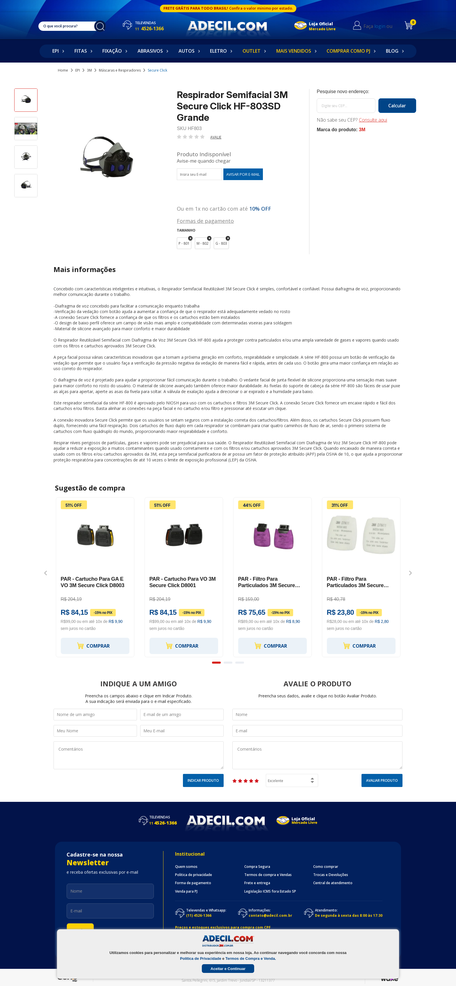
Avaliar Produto (382, 780)
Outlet (252, 51)
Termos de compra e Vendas (268, 875)
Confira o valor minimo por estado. (261, 8)
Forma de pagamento (193, 883)
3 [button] (239, 663)
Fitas (80, 51)
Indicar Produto (203, 780)
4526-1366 (149, 28)
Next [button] (410, 573)
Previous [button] (45, 573)
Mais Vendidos (293, 51)
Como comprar (325, 866)
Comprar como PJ (348, 51)
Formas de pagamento (205, 220)
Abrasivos (150, 51)
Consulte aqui (373, 120)
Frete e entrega (257, 883)
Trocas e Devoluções (330, 875)
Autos (187, 51)
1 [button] (216, 663)
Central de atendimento (332, 883)
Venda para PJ (186, 891)
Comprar (93, 645)
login (379, 26)
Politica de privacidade (193, 875)
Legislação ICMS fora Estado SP (270, 891)
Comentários (139, 755)
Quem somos (186, 866)
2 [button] (228, 663)
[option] (26, 102)
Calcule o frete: (366, 91)
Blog (392, 51)
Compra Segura (257, 866)
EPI (55, 51)
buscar (100, 26)
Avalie (215, 137)
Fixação (112, 51)
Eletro (218, 51)
